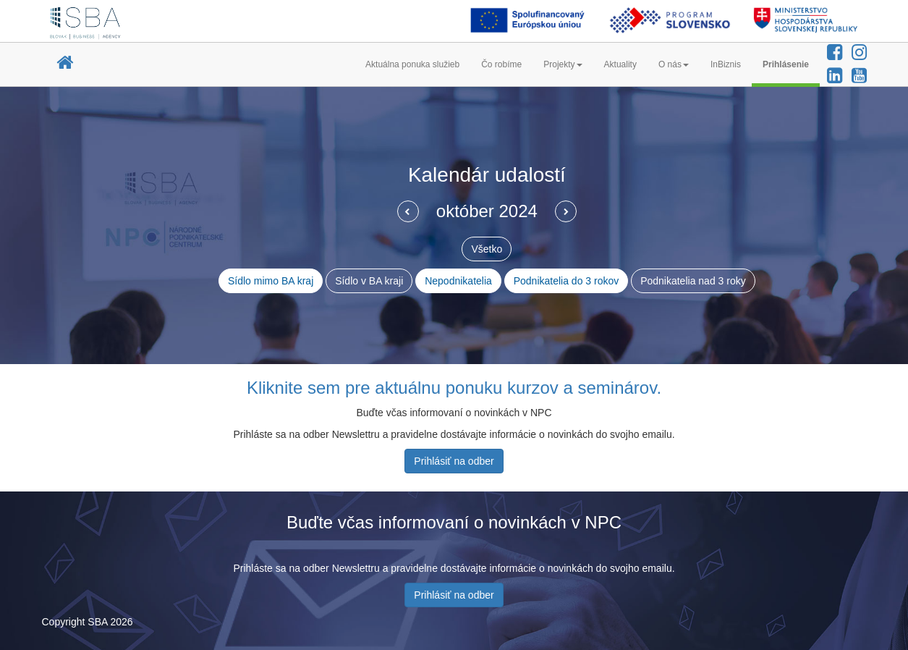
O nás (673, 64)
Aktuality (620, 64)
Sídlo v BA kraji (369, 281)
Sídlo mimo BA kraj (270, 281)
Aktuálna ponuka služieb (412, 64)
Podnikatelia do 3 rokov (566, 281)
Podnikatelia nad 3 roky (693, 281)
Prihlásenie (786, 64)
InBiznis (725, 64)
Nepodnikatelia (458, 281)
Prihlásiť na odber (453, 461)
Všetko (486, 249)
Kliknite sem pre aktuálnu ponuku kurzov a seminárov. (454, 387)
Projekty (562, 64)
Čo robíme (501, 64)
